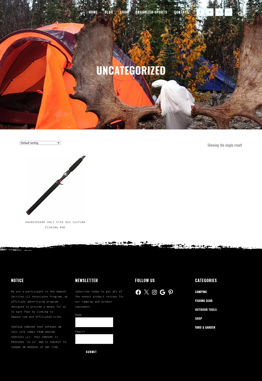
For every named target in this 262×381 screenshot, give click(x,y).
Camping (201, 291)
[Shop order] (40, 143)
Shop (198, 318)
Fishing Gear (203, 300)
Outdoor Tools (206, 309)
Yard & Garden (205, 327)
